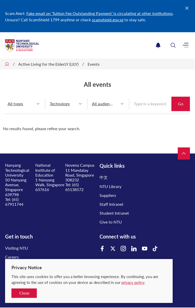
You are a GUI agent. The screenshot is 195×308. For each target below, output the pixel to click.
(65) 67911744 (14, 202)
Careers (12, 256)
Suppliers (108, 195)
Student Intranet (114, 213)
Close (24, 292)
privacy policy (132, 282)
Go (180, 103)
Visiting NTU (16, 248)
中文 (104, 177)
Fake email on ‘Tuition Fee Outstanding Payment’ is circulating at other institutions (99, 13)
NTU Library (110, 186)
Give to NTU (111, 221)
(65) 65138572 (74, 187)
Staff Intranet (111, 204)
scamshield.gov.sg (107, 19)
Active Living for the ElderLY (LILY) (48, 64)
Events (94, 64)
